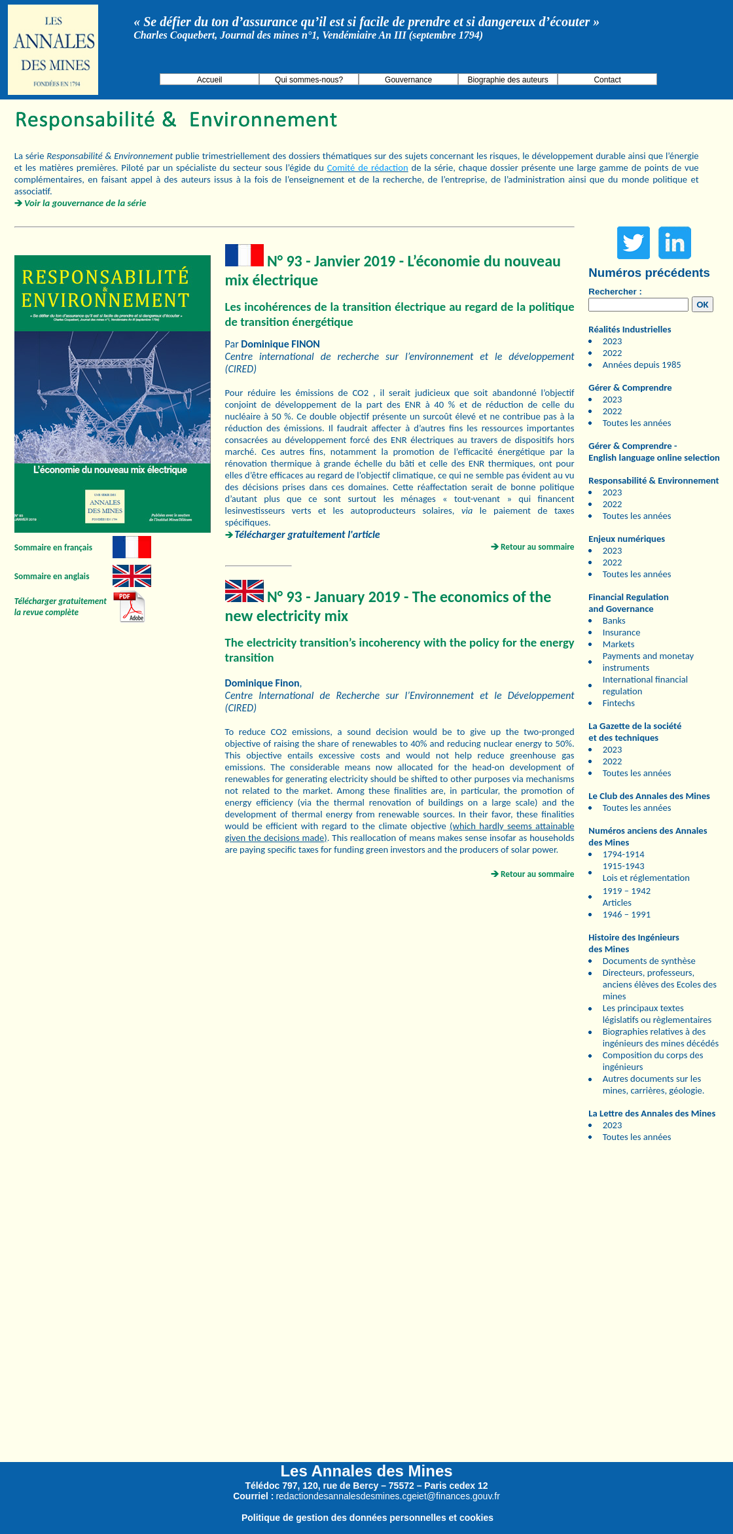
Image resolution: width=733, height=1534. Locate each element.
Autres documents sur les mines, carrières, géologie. (654, 1084)
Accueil (210, 79)
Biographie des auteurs (507, 79)
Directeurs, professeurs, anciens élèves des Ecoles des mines (660, 984)
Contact (607, 79)
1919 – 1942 (627, 891)
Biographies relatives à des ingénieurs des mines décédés (661, 1037)
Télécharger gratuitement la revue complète (60, 607)
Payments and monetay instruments (648, 661)
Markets (619, 644)
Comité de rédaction (367, 167)
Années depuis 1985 (642, 364)
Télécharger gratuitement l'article (307, 534)
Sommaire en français (53, 547)
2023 (612, 341)
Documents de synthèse (649, 961)
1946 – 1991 (627, 914)
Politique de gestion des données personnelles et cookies (367, 1517)
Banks (614, 620)
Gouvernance (408, 79)
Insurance (622, 632)
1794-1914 (624, 854)
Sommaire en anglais (52, 576)
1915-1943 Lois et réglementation (646, 871)
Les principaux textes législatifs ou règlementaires (657, 1014)
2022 (612, 353)
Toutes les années (637, 423)
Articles (617, 902)
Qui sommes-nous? (309, 79)
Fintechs (619, 703)
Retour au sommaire (538, 546)
